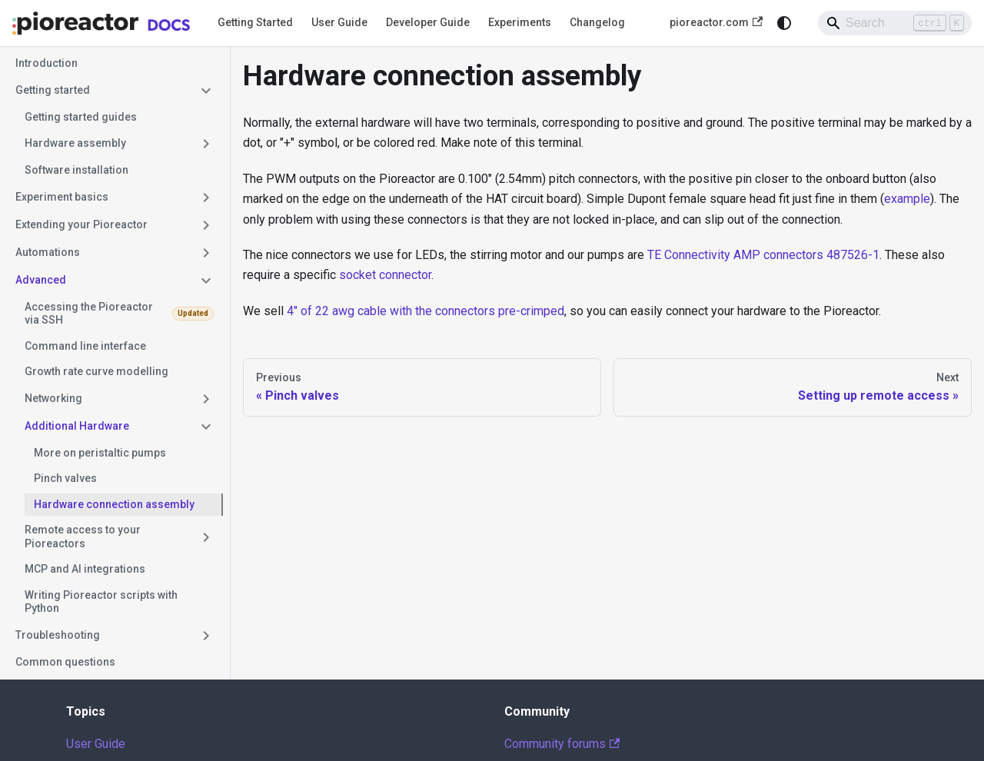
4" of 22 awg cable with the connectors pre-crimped (425, 311)
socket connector (385, 275)
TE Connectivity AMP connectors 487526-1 (763, 255)
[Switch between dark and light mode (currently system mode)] (784, 23)
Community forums (562, 743)
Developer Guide (428, 22)
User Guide (339, 22)
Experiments (519, 22)
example (907, 198)
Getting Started (255, 22)
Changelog (597, 22)
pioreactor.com (716, 22)
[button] (114, 90)
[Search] (895, 23)
